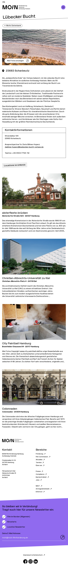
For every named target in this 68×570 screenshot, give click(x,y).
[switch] (16, 516)
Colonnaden (9, 409)
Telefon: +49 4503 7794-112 (17, 153)
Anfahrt (5, 464)
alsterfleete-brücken (15, 213)
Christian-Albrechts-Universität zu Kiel (26, 278)
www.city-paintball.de (29, 351)
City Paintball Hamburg (16, 343)
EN (4, 2)
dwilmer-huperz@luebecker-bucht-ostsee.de (24, 147)
